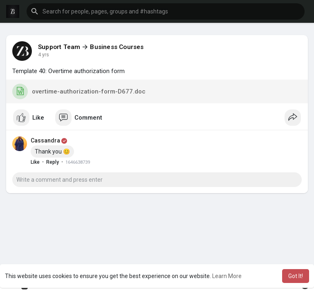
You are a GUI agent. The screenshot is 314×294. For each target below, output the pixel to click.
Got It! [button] (295, 276)
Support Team (59, 47)
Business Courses (117, 47)
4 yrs (43, 55)
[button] (166, 11)
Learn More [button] (227, 276)
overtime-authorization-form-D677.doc (79, 91)
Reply (52, 162)
